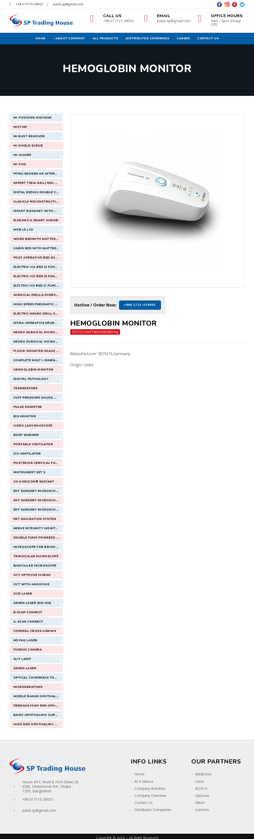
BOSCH (201, 788)
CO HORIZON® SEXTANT (33, 482)
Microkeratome (28, 687)
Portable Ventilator (33, 444)
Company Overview (150, 795)
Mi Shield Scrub (28, 146)
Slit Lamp (22, 659)
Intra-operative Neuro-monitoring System (38, 323)
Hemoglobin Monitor (33, 370)
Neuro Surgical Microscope (38, 332)
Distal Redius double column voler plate (38, 192)
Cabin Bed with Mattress (37, 248)
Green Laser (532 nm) (32, 603)
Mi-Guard (22, 155)
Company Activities (150, 788)
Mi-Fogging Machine (32, 118)
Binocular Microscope (34, 566)
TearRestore (25, 388)
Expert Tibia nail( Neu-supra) (38, 183)
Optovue (202, 795)
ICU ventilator (27, 454)
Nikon (200, 802)
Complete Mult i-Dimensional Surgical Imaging (38, 360)
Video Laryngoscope (33, 426)
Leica (199, 781)
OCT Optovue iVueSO (32, 575)
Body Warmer (26, 435)
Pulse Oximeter (27, 407)
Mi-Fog (19, 164)
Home (139, 774)
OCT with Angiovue (31, 584)
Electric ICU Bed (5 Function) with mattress (38, 276)
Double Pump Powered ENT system (38, 538)
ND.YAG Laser (25, 640)
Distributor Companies (152, 809)
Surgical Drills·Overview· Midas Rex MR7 (38, 295)
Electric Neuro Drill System (38, 314)
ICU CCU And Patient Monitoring (95, 332)
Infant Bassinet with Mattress (38, 211)
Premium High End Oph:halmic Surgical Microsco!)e (38, 706)
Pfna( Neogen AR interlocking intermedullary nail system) (38, 174)
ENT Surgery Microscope (36, 491)
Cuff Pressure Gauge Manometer (38, 398)
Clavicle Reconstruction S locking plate (38, 202)
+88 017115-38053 (29, 4)
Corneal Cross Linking (34, 631)
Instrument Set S (29, 472)
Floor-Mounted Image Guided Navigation (38, 351)
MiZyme (20, 127)
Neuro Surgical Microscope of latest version (38, 342)
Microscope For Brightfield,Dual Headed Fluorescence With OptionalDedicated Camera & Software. (38, 547)
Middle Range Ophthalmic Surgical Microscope (38, 696)
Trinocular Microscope (36, 556)
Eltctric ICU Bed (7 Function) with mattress (38, 286)
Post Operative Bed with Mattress (38, 258)
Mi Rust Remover (29, 136)
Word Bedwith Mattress (36, 239)
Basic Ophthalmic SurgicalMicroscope (38, 715)
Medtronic (203, 774)
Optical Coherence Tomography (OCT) (38, 678)
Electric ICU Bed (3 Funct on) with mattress (38, 267)
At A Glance (143, 781)
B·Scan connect (27, 612)
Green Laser (24, 668)
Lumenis (202, 809)
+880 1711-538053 (140, 305)
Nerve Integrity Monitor (36, 528)
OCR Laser (22, 594)
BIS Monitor (24, 416)
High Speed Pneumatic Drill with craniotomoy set (38, 304)
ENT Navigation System (34, 519)
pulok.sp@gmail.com (68, 4)
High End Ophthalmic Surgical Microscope (38, 724)
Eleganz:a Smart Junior (35, 220)
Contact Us (143, 802)
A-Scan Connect (28, 622)
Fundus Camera (27, 650)
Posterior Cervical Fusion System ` (38, 463)
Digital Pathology (31, 379)
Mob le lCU (23, 230)
